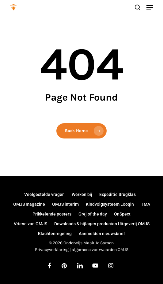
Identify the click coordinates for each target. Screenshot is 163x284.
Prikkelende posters (51, 214)
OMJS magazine (29, 204)
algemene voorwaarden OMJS (100, 249)
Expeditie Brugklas (117, 194)
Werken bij (82, 194)
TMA (145, 204)
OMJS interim (65, 204)
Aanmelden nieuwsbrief (102, 233)
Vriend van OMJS (30, 223)
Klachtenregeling (55, 233)
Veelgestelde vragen (44, 194)
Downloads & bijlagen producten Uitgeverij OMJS (102, 223)
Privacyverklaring (52, 249)
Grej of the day (92, 214)
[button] (149, 7)
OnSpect (122, 214)
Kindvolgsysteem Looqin (110, 204)
